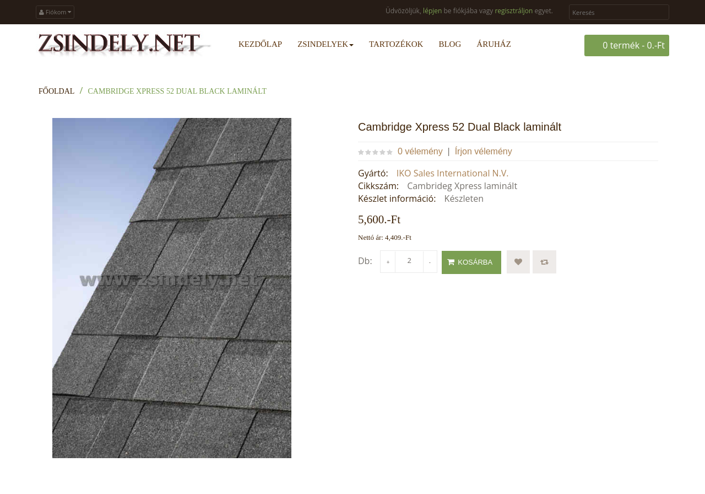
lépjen (432, 10)
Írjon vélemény (483, 151)
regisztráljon (514, 10)
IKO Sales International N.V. (453, 173)
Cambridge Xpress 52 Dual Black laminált (177, 91)
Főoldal (56, 91)
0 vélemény (420, 151)
